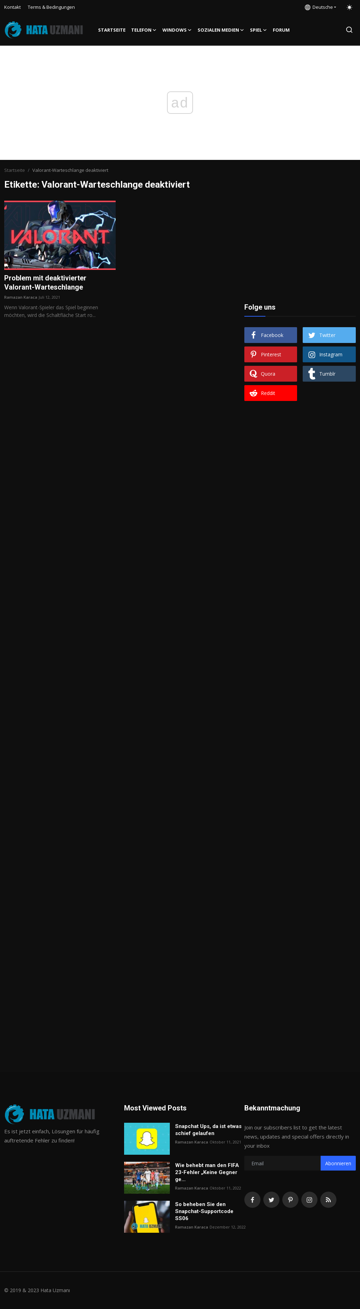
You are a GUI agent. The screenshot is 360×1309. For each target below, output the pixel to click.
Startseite (112, 30)
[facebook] (252, 1200)
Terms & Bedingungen (51, 7)
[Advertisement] (300, 245)
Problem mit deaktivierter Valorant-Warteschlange (45, 282)
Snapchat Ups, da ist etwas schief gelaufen (208, 1129)
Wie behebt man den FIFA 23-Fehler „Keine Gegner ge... (207, 1172)
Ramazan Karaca (20, 297)
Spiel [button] (258, 29)
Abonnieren (338, 1163)
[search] (349, 29)
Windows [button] (177, 29)
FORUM (281, 30)
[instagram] (309, 1200)
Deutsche (319, 7)
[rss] (328, 1200)
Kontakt (12, 7)
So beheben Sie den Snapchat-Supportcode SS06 (204, 1211)
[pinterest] (290, 1200)
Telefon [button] (144, 29)
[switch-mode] (349, 7)
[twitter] (271, 1200)
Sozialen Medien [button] (221, 29)
